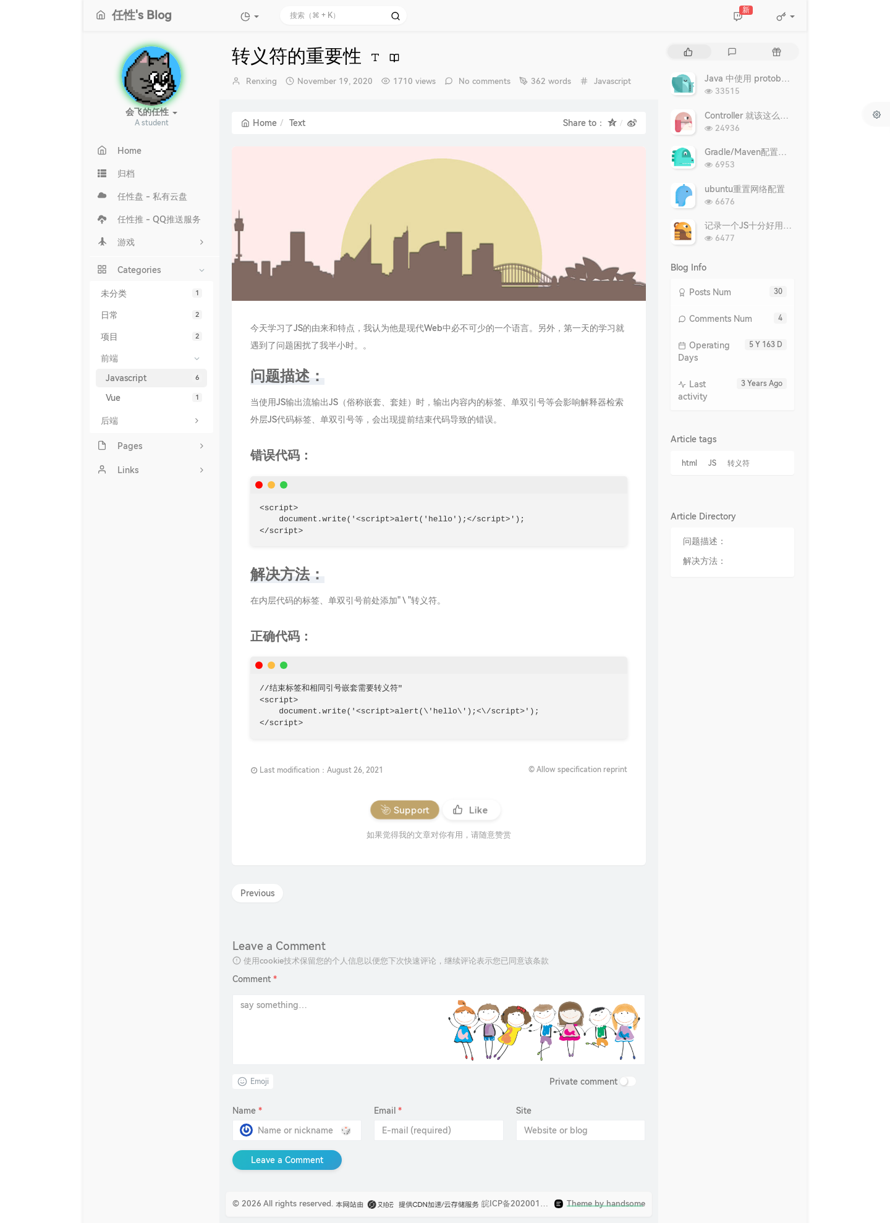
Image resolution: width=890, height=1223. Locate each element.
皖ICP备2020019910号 (524, 1203)
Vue (154, 398)
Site (524, 1111)
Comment (254, 979)
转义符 (738, 463)
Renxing (261, 81)
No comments (483, 81)
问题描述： (704, 541)
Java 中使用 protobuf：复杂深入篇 (773, 78)
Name (247, 1111)
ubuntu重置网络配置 (745, 189)
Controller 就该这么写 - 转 (756, 115)
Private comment (583, 1081)
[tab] (688, 51)
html (689, 463)
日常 (151, 315)
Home (259, 123)
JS (712, 463)
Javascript (154, 378)
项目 (151, 337)
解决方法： (704, 561)
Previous (257, 893)
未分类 (151, 293)
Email (388, 1111)
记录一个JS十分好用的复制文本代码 (774, 225)
